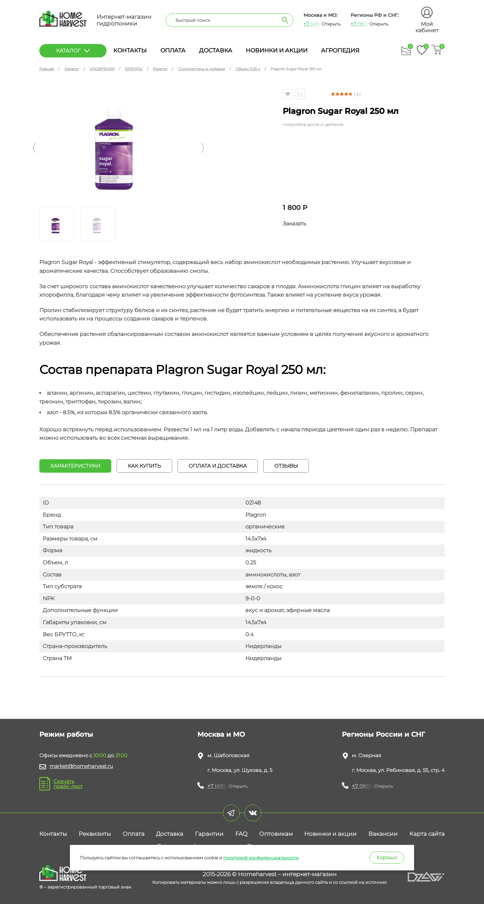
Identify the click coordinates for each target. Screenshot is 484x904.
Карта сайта (427, 833)
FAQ (241, 833)
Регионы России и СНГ (383, 734)
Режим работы (66, 734)
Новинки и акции (277, 50)
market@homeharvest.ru (81, 766)
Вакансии (383, 833)
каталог (73, 50)
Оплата (173, 50)
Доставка (215, 50)
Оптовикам (276, 833)
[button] (34, 148)
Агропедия (340, 50)
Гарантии (209, 833)
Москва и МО (221, 734)
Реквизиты (95, 833)
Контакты (130, 50)
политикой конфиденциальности (260, 857)
